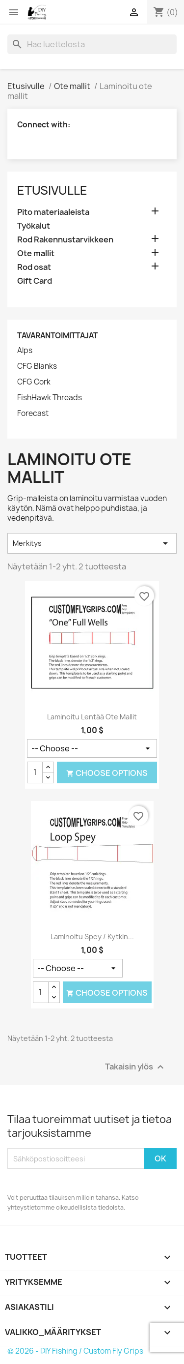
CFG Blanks (37, 366)
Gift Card (34, 281)
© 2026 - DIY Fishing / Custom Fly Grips (75, 1351)
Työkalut (33, 226)
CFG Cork (34, 382)
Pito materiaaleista (53, 212)
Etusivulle (52, 190)
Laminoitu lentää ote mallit (92, 716)
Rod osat (34, 267)
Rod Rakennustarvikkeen (65, 240)
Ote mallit (35, 253)
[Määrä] (35, 772)
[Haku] (92, 44)
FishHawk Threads (49, 398)
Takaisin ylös (135, 1067)
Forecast (33, 413)
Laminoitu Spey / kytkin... (92, 936)
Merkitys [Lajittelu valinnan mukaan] (92, 543)
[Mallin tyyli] (92, 748)
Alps (24, 351)
